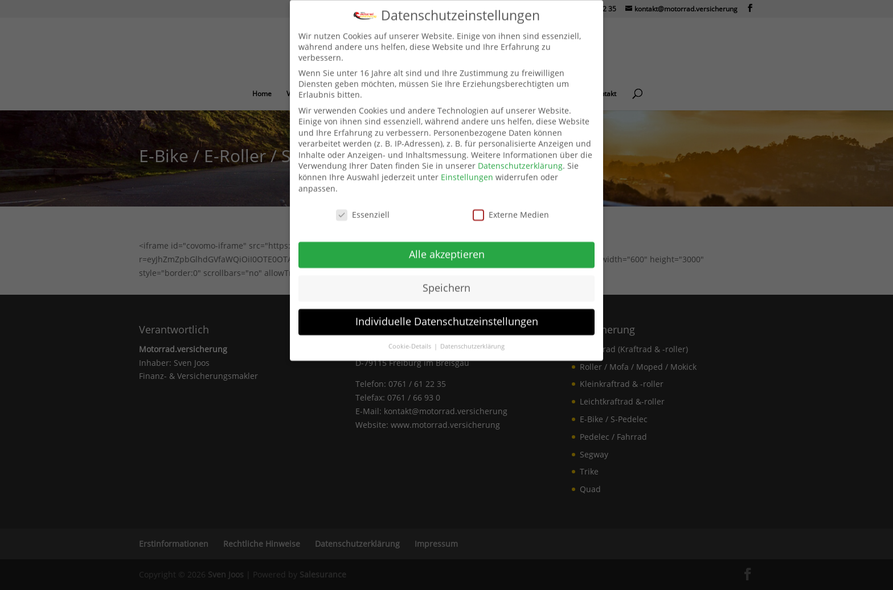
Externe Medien (511, 205)
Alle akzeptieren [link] (447, 246)
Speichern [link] (446, 279)
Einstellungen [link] (467, 168)
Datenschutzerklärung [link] (520, 157)
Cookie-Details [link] (410, 337)
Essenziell (363, 205)
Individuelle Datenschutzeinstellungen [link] (446, 313)
